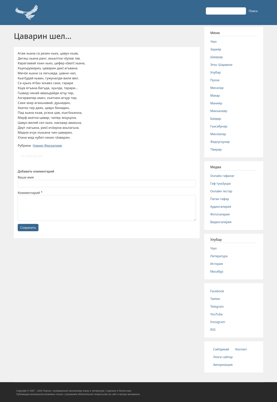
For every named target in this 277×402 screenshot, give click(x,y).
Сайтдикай (221, 349)
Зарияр (215, 49)
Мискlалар (218, 134)
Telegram (217, 306)
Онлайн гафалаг (222, 176)
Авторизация (223, 365)
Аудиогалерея (220, 206)
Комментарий (29, 192)
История (216, 264)
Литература (219, 256)
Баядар (215, 118)
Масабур (216, 271)
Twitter (215, 299)
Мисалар (217, 88)
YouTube (216, 314)
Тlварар (216, 149)
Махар (215, 95)
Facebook (217, 291)
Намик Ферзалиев (47, 145)
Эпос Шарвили (221, 65)
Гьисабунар (218, 126)
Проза (214, 80)
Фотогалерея (220, 214)
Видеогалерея (220, 222)
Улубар (215, 72)
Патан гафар (219, 199)
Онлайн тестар (221, 191)
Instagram (217, 322)
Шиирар (216, 57)
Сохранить (28, 227)
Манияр (216, 103)
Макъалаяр (218, 111)
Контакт (241, 349)
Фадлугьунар (220, 142)
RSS (213, 329)
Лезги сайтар (223, 357)
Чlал (213, 41)
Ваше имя (26, 177)
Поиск (253, 11)
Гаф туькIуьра (220, 183)
